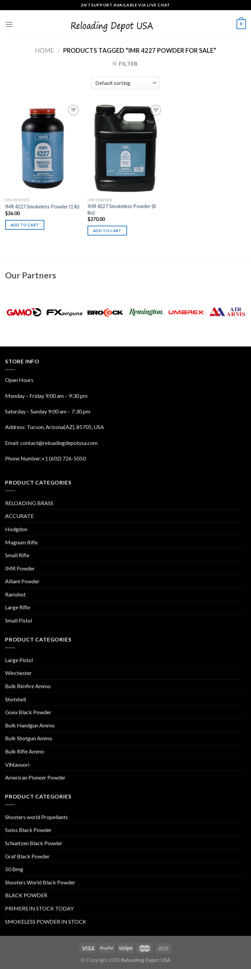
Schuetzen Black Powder (33, 843)
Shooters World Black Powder (40, 882)
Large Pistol (19, 660)
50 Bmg (14, 869)
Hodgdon (16, 529)
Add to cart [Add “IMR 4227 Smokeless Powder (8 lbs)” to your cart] (107, 230)
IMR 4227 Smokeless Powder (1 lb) (42, 206)
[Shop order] (125, 83)
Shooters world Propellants (36, 817)
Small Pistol (18, 620)
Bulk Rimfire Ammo (28, 686)
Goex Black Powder (28, 712)
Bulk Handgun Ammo (30, 725)
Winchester (18, 673)
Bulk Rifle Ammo (24, 751)
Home (44, 50)
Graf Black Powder (27, 856)
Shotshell (15, 699)
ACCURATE (19, 516)
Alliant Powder (22, 581)
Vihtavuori (17, 764)
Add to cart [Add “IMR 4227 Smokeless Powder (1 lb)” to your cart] (24, 225)
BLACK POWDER (26, 895)
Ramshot (15, 594)
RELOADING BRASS (29, 503)
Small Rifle (17, 555)
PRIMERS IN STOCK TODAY (39, 908)
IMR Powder (20, 568)
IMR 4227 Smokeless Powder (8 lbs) (121, 209)
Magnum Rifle (21, 542)
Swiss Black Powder (28, 830)
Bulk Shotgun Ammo (28, 738)
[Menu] (9, 24)
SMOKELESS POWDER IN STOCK (45, 921)
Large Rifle (17, 607)
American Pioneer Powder (35, 777)
